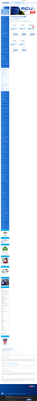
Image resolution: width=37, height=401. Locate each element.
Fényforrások (16, 16)
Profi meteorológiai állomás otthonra (6, 370)
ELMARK (2, 289)
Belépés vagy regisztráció (32, 0)
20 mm (2, 323)
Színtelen (3, 325)
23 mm (2, 308)
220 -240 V (3, 297)
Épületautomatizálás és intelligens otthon (3, 56)
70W (2, 328)
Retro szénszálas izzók (4, 90)
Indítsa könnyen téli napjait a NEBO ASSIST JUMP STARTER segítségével (10, 363)
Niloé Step (3, 376)
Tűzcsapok (2, 210)
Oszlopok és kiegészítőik (4, 180)
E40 (2, 78)
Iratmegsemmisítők (3, 129)
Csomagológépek (3, 35)
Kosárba (16, 34)
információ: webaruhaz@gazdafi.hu (12, 0)
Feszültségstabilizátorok (4, 93)
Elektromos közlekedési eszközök (3, 46)
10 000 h (3, 306)
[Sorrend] (31, 21)
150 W (2, 295)
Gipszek (2, 113)
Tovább (34, 355)
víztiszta (3, 319)
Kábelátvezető (3, 133)
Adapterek (2, 19)
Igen (2, 304)
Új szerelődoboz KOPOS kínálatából (6, 357)
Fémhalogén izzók (21, 16)
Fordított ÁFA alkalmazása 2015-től (6, 350)
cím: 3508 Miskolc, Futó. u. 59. (5, 0)
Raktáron (3, 334)
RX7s (2, 315)
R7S (2, 81)
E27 (2, 77)
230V (2, 321)
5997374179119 (3, 330)
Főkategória (12, 16)
